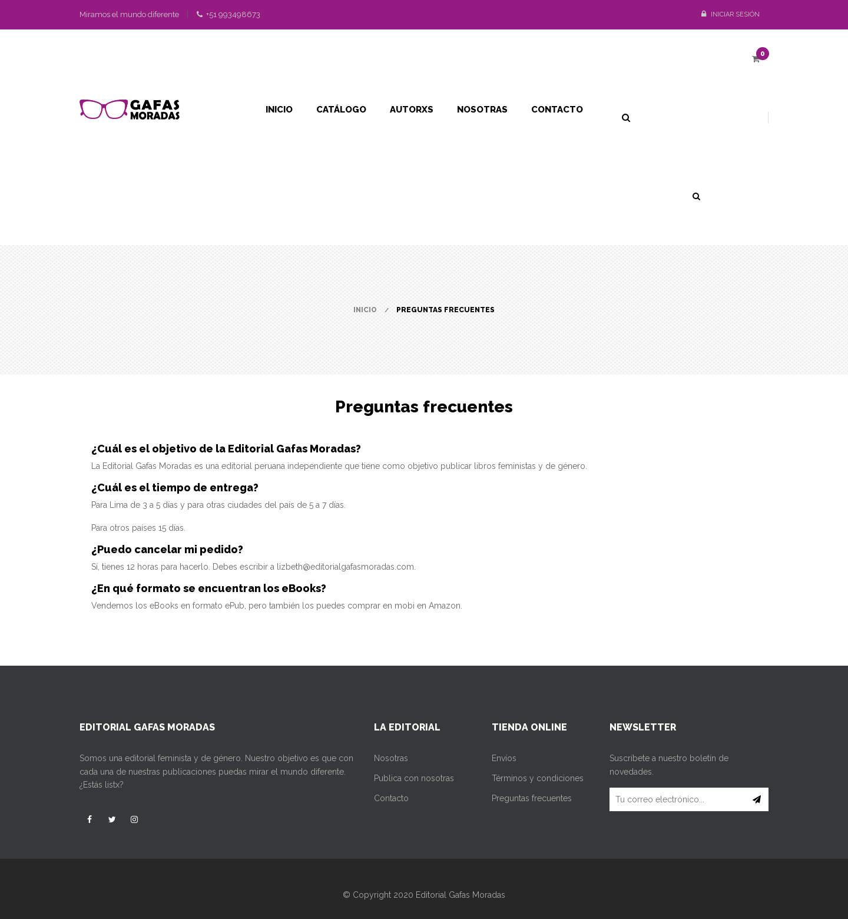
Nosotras (391, 758)
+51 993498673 (228, 14)
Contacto (391, 798)
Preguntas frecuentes (532, 798)
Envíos (504, 758)
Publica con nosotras (414, 778)
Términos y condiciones (538, 778)
